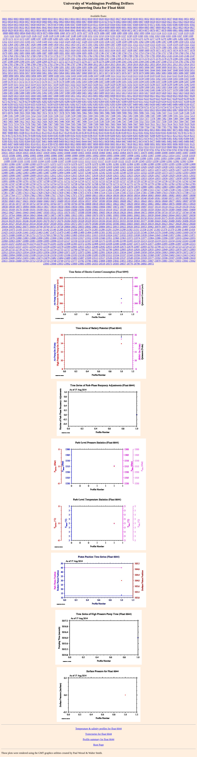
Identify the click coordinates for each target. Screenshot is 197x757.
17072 (32, 189)
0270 (106, 21)
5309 (4, 90)
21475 (53, 232)
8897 (89, 144)
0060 (44, 21)
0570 (146, 24)
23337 (123, 255)
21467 (46, 232)
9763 (163, 149)
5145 (101, 78)
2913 (180, 64)
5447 (50, 95)
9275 (55, 147)
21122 (32, 229)
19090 (137, 206)
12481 (12, 172)
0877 (158, 30)
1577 (146, 47)
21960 (116, 238)
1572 (118, 47)
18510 (67, 201)
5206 (181, 81)
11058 (47, 158)
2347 (158, 61)
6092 (10, 98)
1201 (61, 38)
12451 (46, 169)
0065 (73, 21)
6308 (124, 101)
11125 (128, 161)
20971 (164, 226)
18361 (157, 198)
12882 (158, 186)
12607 (18, 175)
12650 (123, 178)
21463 (39, 232)
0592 (192, 24)
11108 (68, 161)
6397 (129, 104)
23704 (25, 261)
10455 (81, 152)
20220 (192, 218)
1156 (118, 36)
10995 (109, 155)
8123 (44, 132)
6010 (118, 95)
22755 (60, 249)
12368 (25, 164)
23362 (144, 255)
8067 (169, 130)
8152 (135, 132)
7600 (101, 124)
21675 (5, 235)
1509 (118, 44)
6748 (129, 107)
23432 (192, 255)
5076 (124, 73)
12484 (32, 172)
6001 (95, 95)
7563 (175, 121)
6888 (84, 110)
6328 (152, 101)
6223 (146, 98)
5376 (163, 90)
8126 (55, 132)
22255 (5, 243)
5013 (186, 67)
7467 (73, 121)
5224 (84, 84)
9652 (38, 149)
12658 (178, 178)
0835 (44, 30)
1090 (124, 33)
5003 (129, 67)
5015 (4, 70)
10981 (19, 155)
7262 (101, 118)
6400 (135, 104)
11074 (88, 158)
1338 (118, 41)
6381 (84, 104)
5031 (90, 70)
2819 (135, 64)
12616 (81, 175)
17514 (102, 192)
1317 (33, 41)
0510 (90, 24)
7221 (33, 118)
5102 (67, 75)
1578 (152, 47)
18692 (178, 201)
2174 (146, 58)
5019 (27, 70)
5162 (158, 78)
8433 (67, 141)
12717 (88, 181)
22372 (81, 243)
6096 (33, 98)
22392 (88, 243)
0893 (16, 33)
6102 (61, 98)
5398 (67, 93)
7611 (152, 124)
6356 (38, 104)
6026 (180, 95)
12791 (32, 186)
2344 (141, 61)
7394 (181, 118)
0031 (141, 19)
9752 (117, 149)
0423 (180, 21)
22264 (18, 243)
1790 (135, 56)
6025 (175, 95)
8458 (107, 141)
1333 (90, 41)
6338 (186, 101)
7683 (118, 127)
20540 (39, 223)
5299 (141, 87)
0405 (129, 21)
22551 (25, 246)
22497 (178, 243)
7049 (16, 112)
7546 (118, 121)
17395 (18, 192)
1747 (107, 53)
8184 (50, 135)
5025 (55, 70)
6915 (107, 110)
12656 (164, 178)
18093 (178, 195)
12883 (164, 186)
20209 (185, 218)
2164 (90, 58)
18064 (144, 195)
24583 (116, 263)
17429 (46, 192)
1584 (186, 47)
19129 (178, 206)
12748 (18, 184)
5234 (141, 84)
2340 (118, 61)
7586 (44, 124)
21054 (5, 229)
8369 (135, 138)
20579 (88, 223)
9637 (9, 149)
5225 (89, 84)
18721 (5, 204)
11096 (177, 158)
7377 (146, 118)
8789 (50, 144)
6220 (135, 98)
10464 (123, 152)
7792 (169, 127)
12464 (130, 169)
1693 (73, 53)
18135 (25, 198)
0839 (61, 30)
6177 (106, 98)
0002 (10, 19)
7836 (192, 127)
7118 (175, 112)
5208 (192, 81)
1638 (129, 50)
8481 (164, 141)
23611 (5, 261)
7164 (90, 115)
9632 (192, 147)
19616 (116, 212)
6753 (158, 107)
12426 (143, 167)
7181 (118, 115)
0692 (129, 27)
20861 (95, 226)
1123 (17, 36)
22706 (158, 246)
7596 (78, 124)
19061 (81, 206)
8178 (21, 135)
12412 (67, 167)
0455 (16, 24)
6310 (135, 101)
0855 (107, 30)
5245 (10, 87)
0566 (124, 24)
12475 (164, 169)
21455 (32, 232)
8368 (129, 138)
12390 (158, 164)
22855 (171, 249)
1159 (134, 36)
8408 (55, 141)
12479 (192, 169)
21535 (137, 232)
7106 (158, 112)
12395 (171, 164)
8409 (61, 141)
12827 (109, 186)
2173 (141, 58)
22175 (102, 241)
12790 (25, 186)
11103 (34, 161)
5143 (90, 78)
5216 (44, 84)
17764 (12, 195)
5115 (135, 75)
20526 (5, 223)
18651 (151, 201)
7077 (55, 112)
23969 (74, 263)
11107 (61, 161)
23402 (171, 255)
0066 (78, 21)
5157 (129, 78)
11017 (178, 155)
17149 (60, 189)
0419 (158, 21)
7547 (124, 121)
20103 (46, 218)
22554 (32, 246)
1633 (107, 50)
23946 (53, 263)
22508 (185, 243)
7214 (4, 118)
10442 (53, 152)
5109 (107, 75)
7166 (101, 115)
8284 (101, 138)
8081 (181, 130)
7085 (101, 112)
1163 (157, 36)
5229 (112, 84)
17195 (95, 189)
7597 (84, 124)
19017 (46, 206)
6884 (67, 110)
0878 (164, 30)
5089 (5, 75)
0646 (67, 27)
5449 (61, 95)
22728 (5, 249)
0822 (175, 27)
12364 (190, 161)
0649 (78, 27)
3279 (50, 67)
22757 (67, 249)
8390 (4, 141)
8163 (152, 132)
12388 (151, 164)
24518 (102, 263)
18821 (109, 204)
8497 (10, 144)
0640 (33, 27)
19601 (95, 212)
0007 (38, 19)
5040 (141, 70)
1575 (135, 47)
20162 (150, 218)
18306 (102, 198)
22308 (67, 243)
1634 (112, 50)
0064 (67, 21)
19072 (116, 206)
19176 (18, 209)
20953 (144, 226)
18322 (130, 198)
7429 (50, 121)
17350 (185, 189)
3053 (16, 67)
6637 (61, 107)
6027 (186, 95)
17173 (81, 189)
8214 (186, 135)
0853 (95, 30)
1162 (151, 36)
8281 (95, 138)
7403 (4, 121)
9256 (16, 147)
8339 (124, 138)
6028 (192, 95)
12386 (144, 164)
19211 (46, 209)
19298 (88, 209)
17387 (12, 192)
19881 (67, 215)
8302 (112, 138)
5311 (16, 90)
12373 (60, 164)
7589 (55, 124)
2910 (164, 64)
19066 (102, 206)
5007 (152, 67)
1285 (186, 38)
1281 (174, 38)
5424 (186, 93)
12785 (192, 184)
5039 (135, 70)
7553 (146, 121)
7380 (158, 118)
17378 (192, 189)
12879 (137, 186)
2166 (101, 58)
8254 (73, 138)
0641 (38, 27)
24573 (109, 263)
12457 (88, 169)
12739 (171, 181)
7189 (164, 115)
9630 (180, 147)
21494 (88, 232)
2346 (152, 61)
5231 (124, 84)
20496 (185, 221)
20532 (25, 223)
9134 (4, 147)
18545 (74, 201)
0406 (135, 21)
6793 (192, 107)
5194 (141, 81)
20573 (81, 223)
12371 (46, 164)
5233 (135, 84)
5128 (10, 78)
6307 (118, 101)
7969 (73, 130)
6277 (16, 101)
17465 (67, 192)
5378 (175, 90)
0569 (141, 24)
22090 (39, 241)
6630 (27, 107)
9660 (61, 149)
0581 (158, 24)
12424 (136, 167)
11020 (6, 158)
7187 (152, 115)
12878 (130, 186)
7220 (27, 118)
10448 (67, 152)
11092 (157, 158)
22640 (95, 246)
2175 (152, 58)
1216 (95, 38)
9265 (38, 147)
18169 (39, 198)
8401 (44, 141)
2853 (152, 64)
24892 (144, 263)
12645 (88, 178)
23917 (171, 261)
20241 (18, 221)
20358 (130, 221)
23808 (102, 261)
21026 (192, 226)
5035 (112, 70)
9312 (141, 147)
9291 (73, 147)
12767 (88, 184)
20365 (137, 221)
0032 (146, 19)
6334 (163, 101)
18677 (171, 201)
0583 (169, 24)
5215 (38, 84)
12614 (67, 175)
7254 (73, 118)
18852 (144, 204)
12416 (88, 167)
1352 (192, 41)
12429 (157, 167)
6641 (84, 107)
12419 (109, 167)
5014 (192, 67)
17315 (151, 189)
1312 (4, 41)
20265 (39, 221)
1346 (158, 41)
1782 (90, 56)
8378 (158, 138)
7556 (152, 121)
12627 (157, 175)
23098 (18, 255)
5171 (16, 81)
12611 (46, 175)
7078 (61, 112)
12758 (74, 184)
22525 (12, 246)
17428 (39, 192)
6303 (95, 101)
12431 (171, 167)
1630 (90, 50)
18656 (158, 201)
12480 (5, 172)
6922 (146, 110)
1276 (146, 38)
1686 (38, 53)
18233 (60, 198)
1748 (112, 53)
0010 (50, 19)
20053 (178, 215)
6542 (4, 107)
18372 (171, 198)
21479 (60, 232)
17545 (123, 192)
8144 (106, 132)
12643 (74, 178)
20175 (164, 218)
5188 (107, 81)
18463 (46, 201)
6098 (44, 98)
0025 (112, 19)
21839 (143, 235)
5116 (141, 75)
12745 (5, 184)
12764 (81, 184)
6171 (101, 98)
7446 (61, 121)
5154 (112, 78)
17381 (5, 192)
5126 (191, 75)
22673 (123, 246)
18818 (95, 204)
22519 (5, 246)
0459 (38, 24)
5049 (181, 70)
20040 (157, 215)
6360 (61, 104)
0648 (73, 27)
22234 (171, 241)
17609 (158, 192)
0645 (61, 27)
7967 (67, 130)
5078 (135, 73)
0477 (44, 24)
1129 (50, 36)
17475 (81, 192)
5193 (135, 81)
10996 (116, 155)
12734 (157, 181)
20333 (95, 221)
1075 (73, 33)
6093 (16, 98)
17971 (74, 195)
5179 (61, 81)
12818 (46, 186)
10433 (12, 152)
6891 (95, 110)
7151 (27, 115)
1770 (44, 56)
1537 (50, 47)
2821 (146, 64)
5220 (61, 84)
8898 (95, 144)
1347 (164, 41)
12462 (123, 169)
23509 (88, 258)
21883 (25, 238)
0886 (186, 30)
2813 (101, 64)
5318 (44, 90)
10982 (26, 155)
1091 (130, 33)
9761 (151, 149)
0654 (101, 27)
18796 (81, 204)
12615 (74, 175)
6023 (163, 95)
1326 (73, 41)
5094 (33, 75)
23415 (185, 255)
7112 (169, 112)
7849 (16, 130)
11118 (108, 161)
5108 (101, 75)
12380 (102, 164)
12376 (74, 164)
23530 (116, 258)
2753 (169, 61)
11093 (164, 158)
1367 (27, 44)
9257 (21, 147)
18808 (88, 204)
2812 (95, 64)
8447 (90, 141)
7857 (27, 130)
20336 (102, 221)
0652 (95, 27)
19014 (39, 206)
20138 (123, 218)
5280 (84, 87)
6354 (27, 104)
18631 (137, 201)
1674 (175, 50)
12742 (185, 181)
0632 (21, 27)
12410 (53, 167)
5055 (16, 73)
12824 (88, 186)
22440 (116, 243)
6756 (175, 107)
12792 (39, 186)
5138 (61, 78)
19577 (74, 212)
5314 (21, 90)
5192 (129, 81)
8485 (181, 141)
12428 (150, 167)
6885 (73, 110)
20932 (137, 226)
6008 (112, 95)
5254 (55, 87)
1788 (124, 56)
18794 (74, 204)
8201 (118, 135)
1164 (162, 36)
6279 (27, 101)
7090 (124, 112)
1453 (73, 44)
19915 (74, 215)
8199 (107, 135)
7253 (67, 118)
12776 (137, 184)
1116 (169, 33)
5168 (192, 78)
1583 (181, 47)
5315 (27, 90)
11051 (13, 158)
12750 (32, 184)
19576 (67, 212)
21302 (129, 229)
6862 (16, 110)
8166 (169, 132)
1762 (192, 53)
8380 (164, 138)
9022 (135, 144)
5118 (146, 75)
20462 (164, 221)
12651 (130, 178)
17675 (178, 192)
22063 (12, 241)
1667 (135, 50)
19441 (18, 212)
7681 (112, 127)
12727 (123, 181)
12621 (116, 175)
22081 (32, 241)
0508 (78, 24)
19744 (185, 212)
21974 (137, 238)
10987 (61, 155)
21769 (46, 235)
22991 (102, 252)
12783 (178, 184)
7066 (33, 112)
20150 (143, 218)
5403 (95, 93)
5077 (129, 73)
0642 (44, 27)
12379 (95, 164)
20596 (116, 223)
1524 (10, 47)
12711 (60, 181)
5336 (141, 90)
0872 (129, 30)
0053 (4, 21)
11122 (121, 161)
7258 (84, 118)
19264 (67, 209)
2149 (10, 58)
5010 (169, 67)
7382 (164, 118)
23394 (164, 255)
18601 (116, 201)
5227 (101, 84)
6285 (61, 101)
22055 (192, 238)
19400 (178, 209)
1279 (163, 38)
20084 (25, 218)
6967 (175, 110)
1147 (67, 36)
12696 (12, 181)
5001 (118, 67)
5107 (96, 75)
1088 (113, 33)
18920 (192, 204)
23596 (164, 258)
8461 (112, 141)
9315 (152, 147)
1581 (169, 47)
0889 (11, 33)
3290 (112, 67)
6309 (129, 101)
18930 (5, 206)
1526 (21, 47)
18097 (185, 195)
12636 (25, 178)
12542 (102, 172)
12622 (123, 175)
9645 (21, 149)
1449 (50, 44)
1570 (107, 47)
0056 (21, 21)
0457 (27, 24)
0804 (141, 27)
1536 (44, 47)
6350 (10, 104)
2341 (124, 61)
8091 (16, 132)
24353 (95, 263)
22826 (137, 249)
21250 (74, 229)
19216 (53, 209)
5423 (180, 93)
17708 (185, 192)
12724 (109, 181)
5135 (44, 78)
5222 (72, 84)
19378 (164, 209)
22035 (178, 238)
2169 (118, 58)
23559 (144, 258)
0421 (169, 21)
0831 (21, 30)
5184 (90, 81)
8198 (101, 135)
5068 (84, 73)
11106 (54, 161)
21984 (151, 238)
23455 (25, 258)
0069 (95, 21)
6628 (16, 107)
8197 (95, 135)
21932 (88, 238)
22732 (12, 249)
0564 (112, 24)
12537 (81, 172)
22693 (144, 246)
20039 (150, 215)
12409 (46, 167)
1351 (186, 41)
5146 (107, 78)
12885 (178, 186)
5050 (186, 70)
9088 (146, 144)
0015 (78, 19)
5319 (50, 90)
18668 (164, 201)
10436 (32, 152)
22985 (95, 252)
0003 (16, 19)
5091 (16, 75)
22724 (185, 246)
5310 (10, 90)
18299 (95, 198)
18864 (164, 204)
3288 (101, 67)
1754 (146, 53)
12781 (164, 184)
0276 (112, 21)
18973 (18, 206)
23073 (192, 252)
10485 (151, 152)
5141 (78, 78)
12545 (116, 172)
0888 (5, 33)
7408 (16, 121)
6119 (89, 98)
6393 (112, 104)
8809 (61, 144)
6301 (84, 101)
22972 (74, 252)
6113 (73, 98)
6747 (124, 107)
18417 (18, 201)
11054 (26, 158)
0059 (38, 21)
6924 (158, 110)
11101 (20, 161)
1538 (55, 47)
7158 (67, 115)
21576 (158, 232)
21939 (95, 238)
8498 (16, 144)
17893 (39, 195)
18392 (5, 201)
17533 (109, 192)
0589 (180, 24)
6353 (21, 104)
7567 (186, 121)
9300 (95, 147)
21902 (60, 238)
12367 (18, 164)
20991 (178, 226)
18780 (67, 204)
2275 (78, 61)
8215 (192, 135)
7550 (135, 121)
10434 (18, 152)
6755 (169, 107)
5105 (84, 75)
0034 (158, 19)
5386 (16, 93)
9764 (168, 149)
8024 (118, 130)
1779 (73, 56)
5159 (141, 78)
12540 (88, 172)
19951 (81, 215)
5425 (192, 93)
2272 (61, 61)
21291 (109, 229)
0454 (10, 24)
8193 (78, 135)
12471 (144, 169)
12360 (162, 161)
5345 (152, 90)
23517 (102, 258)
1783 (95, 56)
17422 (32, 192)
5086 (181, 73)
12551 (137, 172)
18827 (123, 204)
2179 (169, 58)
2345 (146, 61)
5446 (44, 95)
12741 (178, 181)
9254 (10, 147)
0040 (175, 19)
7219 (21, 118)
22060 (5, 241)
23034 (123, 252)
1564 (73, 47)
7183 (129, 115)
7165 (95, 115)
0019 (95, 19)
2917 (10, 67)
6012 (129, 95)
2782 (186, 61)
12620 (109, 175)
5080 (146, 73)
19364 (157, 209)
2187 (4, 61)
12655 (158, 178)
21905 (67, 238)
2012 (164, 56)
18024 (109, 195)
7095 (135, 112)
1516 (158, 44)
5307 (186, 87)
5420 (163, 93)
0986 (56, 33)
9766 (180, 149)
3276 (33, 67)
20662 (18, 226)
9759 (146, 149)
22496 (171, 243)
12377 (81, 164)
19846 (39, 215)
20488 (171, 221)
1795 (152, 56)
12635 (18, 178)
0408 (146, 21)
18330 (136, 198)
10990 (81, 155)
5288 (124, 87)
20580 (95, 223)
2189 (16, 61)
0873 (135, 30)
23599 (178, 258)
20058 (192, 215)
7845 (10, 130)
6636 (55, 107)
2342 (129, 61)
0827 (192, 27)
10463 (116, 152)
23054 (151, 252)
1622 (61, 50)
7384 (169, 118)
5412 (118, 93)
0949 (28, 33)
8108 (21, 132)
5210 (10, 84)
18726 (12, 204)
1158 (129, 36)
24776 (130, 263)
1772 (50, 56)
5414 (129, 93)
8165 (163, 132)
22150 (74, 241)
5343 (146, 90)
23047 (130, 252)
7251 (55, 118)
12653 (144, 178)
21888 (32, 238)
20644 (5, 226)
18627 (130, 201)
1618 (44, 50)
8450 (95, 141)
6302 (90, 101)
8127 (61, 132)
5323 (72, 90)
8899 (101, 144)
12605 (5, 175)
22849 (164, 249)
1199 (49, 38)
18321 (123, 198)
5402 (90, 93)
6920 (135, 110)
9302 (107, 147)
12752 (46, 184)
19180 (25, 209)
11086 (129, 158)
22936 (32, 252)
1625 (78, 50)
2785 (10, 64)
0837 (55, 30)
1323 (61, 41)
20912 (109, 226)
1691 (61, 53)
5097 (44, 75)
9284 (61, 147)
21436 (18, 232)
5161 (152, 78)
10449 (74, 152)
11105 (47, 161)
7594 (67, 124)
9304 (118, 147)
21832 (123, 235)
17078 (39, 189)
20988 (171, 226)
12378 (88, 164)
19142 (192, 206)
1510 (124, 44)
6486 (175, 104)
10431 (5, 152)
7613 (163, 124)
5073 (107, 73)
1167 (179, 36)
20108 (53, 218)
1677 (186, 50)
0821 (169, 27)
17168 (74, 189)
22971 (67, 252)
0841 (73, 30)
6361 (67, 104)
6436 (152, 104)
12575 (171, 172)
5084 (169, 73)
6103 (67, 98)
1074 (67, 33)
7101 (146, 112)
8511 (38, 144)
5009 (164, 67)
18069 (158, 195)
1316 (27, 41)
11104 (41, 161)
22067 (18, 241)
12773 (116, 184)
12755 (60, 184)
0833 (33, 30)
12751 (39, 184)
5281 (90, 87)
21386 (178, 229)
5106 (90, 75)
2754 (175, 61)
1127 (39, 36)
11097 (184, 158)
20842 (88, 226)
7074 (50, 112)
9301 (101, 147)
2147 (192, 56)
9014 (118, 144)
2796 (67, 64)
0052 (192, 19)
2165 (95, 58)
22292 (60, 243)
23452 (18, 258)
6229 (180, 98)
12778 (144, 184)
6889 (90, 110)
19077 (123, 206)
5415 (135, 93)
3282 (67, 67)
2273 (67, 61)
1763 (4, 56)
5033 (101, 70)
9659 (55, 149)
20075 (12, 218)
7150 (21, 115)
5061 (44, 73)
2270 (50, 61)
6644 (101, 107)
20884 (102, 226)
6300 (78, 101)
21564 (151, 232)
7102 (152, 112)
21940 (102, 238)
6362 (73, 104)
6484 (164, 104)
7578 (27, 124)
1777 (61, 56)
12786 (5, 186)
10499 (192, 152)
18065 (151, 195)
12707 (39, 181)
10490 (164, 152)
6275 (4, 101)
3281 (61, 67)
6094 (21, 98)
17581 (144, 192)
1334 (95, 41)
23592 (158, 258)
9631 (186, 147)
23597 (171, 258)
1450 (55, 44)
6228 (175, 98)
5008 (158, 67)
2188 (10, 61)
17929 (60, 195)
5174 (33, 81)
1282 (180, 38)
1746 (101, 53)
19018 (53, 206)
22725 (192, 246)
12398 (185, 164)
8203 (124, 135)
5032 (95, 70)
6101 (56, 98)
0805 (146, 27)
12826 (102, 186)
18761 (46, 204)
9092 (158, 144)
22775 (95, 249)
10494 (171, 152)
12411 (60, 167)
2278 (95, 61)
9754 (123, 149)
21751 (32, 235)
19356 (143, 209)
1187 (27, 38)
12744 (192, 181)
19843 (32, 215)
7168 (112, 115)
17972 (81, 195)
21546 (144, 232)
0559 (106, 24)
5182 (78, 81)
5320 (55, 90)
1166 (174, 36)
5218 (55, 84)
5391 (38, 93)
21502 (109, 232)
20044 (171, 215)
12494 (60, 172)
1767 (27, 56)
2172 (135, 58)
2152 (27, 58)
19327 (116, 209)
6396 (124, 104)
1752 (135, 53)
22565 (53, 246)
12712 (67, 181)
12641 (60, 178)
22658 (116, 246)
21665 (178, 232)
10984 (40, 155)
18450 (32, 201)
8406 (50, 141)
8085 (192, 130)
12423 (130, 167)
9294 (84, 147)
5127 (4, 78)
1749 (118, 53)
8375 (152, 138)
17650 (171, 192)
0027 (118, 19)
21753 (39, 235)
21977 (144, 238)
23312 (109, 255)
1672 (164, 50)
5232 (129, 84)
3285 (84, 67)
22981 (88, 252)
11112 (88, 161)
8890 (78, 144)
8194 (84, 135)
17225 (102, 189)
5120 (157, 75)
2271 (55, 61)
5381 (186, 90)
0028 (124, 19)
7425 (38, 121)
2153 (33, 58)
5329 (106, 90)
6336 (175, 101)
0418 (152, 21)
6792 (186, 107)
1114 (158, 33)
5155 (118, 78)
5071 (95, 73)
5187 (101, 81)
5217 (50, 84)
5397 (61, 93)
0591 (186, 24)
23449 (12, 258)
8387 (192, 138)
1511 (129, 44)
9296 (90, 147)
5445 (38, 95)
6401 (141, 104)
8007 (95, 130)
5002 (124, 67)
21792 (60, 235)
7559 (169, 121)
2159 (67, 58)
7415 (27, 121)
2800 (90, 64)
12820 (60, 186)
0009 (44, 19)
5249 (33, 87)
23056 (158, 252)
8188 (61, 135)
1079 (96, 33)
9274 (50, 147)
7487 (78, 121)
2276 (84, 61)
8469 (129, 141)
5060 (38, 73)
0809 (158, 27)
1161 (146, 36)
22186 (116, 241)
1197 (38, 38)
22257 (12, 243)
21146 (53, 229)
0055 (16, 21)
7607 (135, 124)
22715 (164, 246)
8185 (55, 135)
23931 (178, 261)
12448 (25, 169)
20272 (53, 221)
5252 (50, 87)
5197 (158, 81)
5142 (84, 78)
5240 (175, 84)
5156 (124, 78)
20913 (116, 226)
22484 (158, 243)
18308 (109, 198)
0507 (73, 24)
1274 (135, 38)
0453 (4, 24)
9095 (169, 144)
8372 (141, 138)
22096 (53, 241)
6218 (123, 98)
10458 (95, 152)
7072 (44, 112)
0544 (101, 24)
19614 (109, 212)
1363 (4, 44)
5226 (95, 84)
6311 (141, 101)
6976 (10, 112)
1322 (55, 41)
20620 (158, 223)
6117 (84, 98)
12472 (151, 169)
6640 (78, 107)
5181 (73, 81)
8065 (158, 130)
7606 (129, 124)
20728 (60, 226)
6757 (180, 107)
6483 (158, 104)
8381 (169, 138)
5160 (146, 78)
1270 (112, 38)
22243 (185, 241)
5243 (192, 84)
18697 (185, 201)
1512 (135, 44)
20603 (130, 223)
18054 (137, 195)
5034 (107, 70)
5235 (146, 84)
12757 (67, 184)
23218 (81, 255)
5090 (10, 75)
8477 (152, 141)
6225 (158, 98)
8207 (146, 135)
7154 (44, 115)
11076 (95, 158)
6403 (146, 104)
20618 (144, 223)
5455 (90, 95)
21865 (185, 235)
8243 (44, 138)
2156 (50, 58)
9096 (175, 144)
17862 (32, 195)
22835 (151, 249)
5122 (169, 75)
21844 (150, 235)
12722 (95, 181)
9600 (169, 147)
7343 (118, 118)
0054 (10, 21)
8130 (72, 132)
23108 (32, 255)
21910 (74, 238)
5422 (175, 93)
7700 (141, 127)
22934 (25, 252)
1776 (55, 56)
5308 (192, 87)
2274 (73, 61)
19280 (74, 209)
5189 (112, 81)
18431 (25, 201)
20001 (130, 215)
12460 (109, 169)
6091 (4, 98)
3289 (107, 67)
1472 (78, 44)
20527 (12, 223)
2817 (124, 64)
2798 (78, 64)
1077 (85, 33)
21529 (130, 232)
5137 (55, 78)
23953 (60, 263)
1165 (168, 36)
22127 (67, 241)
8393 (21, 141)
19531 (60, 212)
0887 (192, 30)
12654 (151, 178)
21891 (46, 238)
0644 (55, 27)
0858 (124, 30)
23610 (192, 258)
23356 (137, 255)
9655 (43, 149)
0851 (84, 30)
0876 (152, 30)
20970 (158, 226)
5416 (141, 93)
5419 (158, 93)
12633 (5, 178)
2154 (38, 58)
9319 (163, 147)
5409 (101, 93)
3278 (44, 67)
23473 (39, 258)
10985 (47, 155)
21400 (185, 229)
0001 (4, 19)
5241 (180, 84)
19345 (130, 209)
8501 (27, 144)
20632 (185, 223)
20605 (137, 223)
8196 (90, 135)
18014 (102, 195)
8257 (78, 138)
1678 (192, 50)
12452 (53, 169)
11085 (122, 158)
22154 (81, 241)
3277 (38, 67)
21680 (12, 235)
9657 (49, 149)
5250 (38, 87)
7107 (164, 112)
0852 (90, 30)
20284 (67, 221)
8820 (67, 144)
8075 (175, 130)
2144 (175, 56)
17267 (123, 189)
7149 (16, 115)
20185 (171, 218)
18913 (185, 204)
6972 (192, 110)
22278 (39, 243)
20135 (102, 218)
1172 (16, 38)
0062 (55, 21)
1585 (192, 47)
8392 (16, 141)
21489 (81, 232)
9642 (15, 149)
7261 (95, 118)
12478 (185, 169)
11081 (102, 158)
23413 (178, 255)
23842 (116, 261)
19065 (95, 206)
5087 (186, 73)
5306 (181, 87)
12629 (171, 175)
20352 (116, 221)
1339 (124, 41)
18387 (192, 198)
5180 (67, 81)
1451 (61, 44)
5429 (10, 95)
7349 (129, 118)
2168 (112, 58)
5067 (78, 73)
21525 (123, 232)
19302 (95, 209)
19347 (136, 209)
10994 (102, 155)
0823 (181, 27)
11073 (81, 158)
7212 (186, 115)
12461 (116, 169)
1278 (157, 38)
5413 (124, 93)
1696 (90, 53)
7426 (44, 121)
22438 (109, 243)
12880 (144, 186)
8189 (67, 135)
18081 (164, 195)
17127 (53, 189)
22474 (144, 243)
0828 (4, 30)
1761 (186, 53)
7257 (78, 118)
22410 (102, 243)
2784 (4, 64)
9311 (135, 147)
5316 (33, 90)
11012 (164, 155)
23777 (74, 261)
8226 (27, 138)
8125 (50, 132)
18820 (102, 204)
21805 (74, 235)
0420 (163, 21)
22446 (123, 243)
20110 (67, 218)
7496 (84, 121)
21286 (102, 229)
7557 (158, 121)
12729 (136, 181)
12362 (176, 161)
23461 (32, 258)
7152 (33, 115)
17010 (18, 189)
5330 (112, 90)
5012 (180, 67)
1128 (45, 36)
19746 (192, 212)
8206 (141, 135)
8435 (73, 141)
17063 (25, 189)
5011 (175, 67)
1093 (141, 33)
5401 (84, 93)
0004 (21, 19)
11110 (74, 161)
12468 (137, 169)
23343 (130, 255)
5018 (21, 70)
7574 (16, 124)
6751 (146, 107)
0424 (186, 21)
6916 (112, 110)
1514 (146, 44)
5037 (124, 70)
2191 (27, 61)
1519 (175, 44)
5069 (90, 73)
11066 (74, 158)
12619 (102, 175)
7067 (38, 112)
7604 (118, 124)
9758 (140, 149)
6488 (181, 104)
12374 (67, 164)
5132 (27, 78)
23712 (32, 261)
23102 (25, 255)
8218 (16, 138)
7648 (38, 127)
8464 (118, 141)
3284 (78, 67)
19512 (53, 212)
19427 (12, 212)
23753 (67, 261)
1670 (152, 50)
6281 (38, 101)
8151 (129, 132)
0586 (175, 24)
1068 (62, 33)
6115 (78, 98)
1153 (101, 36)
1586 (4, 50)
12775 (130, 184)
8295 (107, 138)
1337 (112, 41)
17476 (88, 192)
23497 (81, 258)
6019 (141, 95)
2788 (27, 64)
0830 (16, 30)
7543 (112, 121)
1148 (73, 36)
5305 (175, 87)
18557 (88, 201)
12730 (143, 181)
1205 (83, 38)
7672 (101, 127)
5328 (101, 90)
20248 (32, 221)
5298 (135, 87)
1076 (79, 33)
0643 (50, 27)
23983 (81, 263)
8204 (129, 135)
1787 (118, 56)
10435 (25, 152)
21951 (109, 238)
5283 (101, 87)
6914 (101, 110)
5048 (175, 70)
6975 (4, 112)
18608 (123, 201)
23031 (116, 252)
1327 (78, 41)
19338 (123, 209)
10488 (158, 152)
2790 (38, 64)
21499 (95, 232)
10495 (178, 152)
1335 (101, 41)
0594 (10, 27)
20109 (60, 218)
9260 (27, 147)
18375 (178, 198)
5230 (118, 84)
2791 (44, 64)
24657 (123, 263)
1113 (153, 33)
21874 (5, 238)
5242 (186, 84)
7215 (10, 118)
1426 (33, 44)
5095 (39, 75)
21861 (178, 235)
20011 (144, 215)
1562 (61, 47)
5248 (27, 87)
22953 (39, 252)
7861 (33, 130)
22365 (74, 243)
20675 (25, 226)
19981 (109, 215)
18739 (25, 204)
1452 (67, 44)
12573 (164, 172)
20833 (81, 226)
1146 (62, 36)
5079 (141, 73)
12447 (18, 169)
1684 (27, 53)
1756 (158, 53)
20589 (102, 223)
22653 (109, 246)
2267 (33, 61)
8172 (186, 132)
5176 (44, 81)
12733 (150, 181)
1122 (11, 36)
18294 (88, 198)
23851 (123, 261)
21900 (53, 238)
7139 (192, 112)
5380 (180, 90)
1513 (141, 44)
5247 (21, 87)
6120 (95, 98)
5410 (107, 93)
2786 (16, 64)
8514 (44, 144)
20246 (25, 221)
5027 (67, 70)
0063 (61, 21)
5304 (169, 87)
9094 (163, 144)
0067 (84, 21)
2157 (55, 58)
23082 (5, 255)
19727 (178, 212)
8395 (33, 141)
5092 (22, 75)
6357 (44, 104)
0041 (180, 19)
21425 (5, 232)
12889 (5, 189)
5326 (89, 90)
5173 (27, 81)
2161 (73, 58)
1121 (6, 36)
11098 (191, 158)
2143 (169, 56)
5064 (61, 73)
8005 (90, 130)
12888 (192, 186)
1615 (27, 50)
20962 (151, 226)
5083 (164, 73)
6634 (50, 107)
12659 (185, 178)
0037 (169, 19)
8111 (27, 132)
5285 (112, 87)
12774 (123, 184)
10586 (12, 155)
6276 (10, 101)
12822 (74, 186)
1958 (158, 56)
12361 (169, 161)
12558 (151, 172)
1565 (78, 47)
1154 (106, 36)
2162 (78, 58)
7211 (181, 115)
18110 (12, 198)
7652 (50, 127)
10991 (88, 155)
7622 (4, 127)
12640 (53, 178)
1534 (33, 47)
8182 (38, 135)
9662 (66, 149)
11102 (27, 161)
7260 (90, 118)
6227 (169, 98)
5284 (107, 87)
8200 (112, 135)
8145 (112, 132)
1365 (16, 44)
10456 (88, 152)
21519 (116, 232)
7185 (141, 115)
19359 (150, 209)
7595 (73, 124)
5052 (4, 73)
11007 (151, 155)
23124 (39, 255)
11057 (40, 158)
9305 (124, 147)
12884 (171, 186)
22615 (81, 246)
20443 (158, 221)
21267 (81, 229)
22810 (130, 249)
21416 (192, 229)
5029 (78, 70)
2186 (192, 58)
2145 (181, 56)
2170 (124, 58)
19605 (102, 212)
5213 (27, 84)
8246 (50, 138)
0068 (90, 21)
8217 (10, 138)
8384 (186, 138)
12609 (32, 175)
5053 (10, 73)
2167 (107, 58)
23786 (88, 261)
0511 (95, 24)
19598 (88, 212)
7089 (118, 112)
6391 (101, 104)
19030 (60, 206)
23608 (185, 258)
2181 (181, 58)
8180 (33, 135)
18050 (130, 195)
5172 (21, 81)
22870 (178, 249)
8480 (158, 141)
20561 (60, 223)
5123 (174, 75)
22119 (60, 241)
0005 (27, 19)
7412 (21, 121)
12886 (185, 186)
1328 (84, 41)
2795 (61, 64)
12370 (39, 164)
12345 (141, 161)
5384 (4, 93)
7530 (101, 121)
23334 (116, 255)
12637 (32, 178)
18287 (81, 198)
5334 (135, 90)
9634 (4, 149)
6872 (21, 110)
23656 (11, 261)
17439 (60, 192)
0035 (163, 19)
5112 (118, 75)
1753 (141, 53)
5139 (67, 78)
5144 (95, 78)
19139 (185, 206)
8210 (164, 135)
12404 (18, 167)
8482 (169, 141)
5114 (129, 75)
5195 (146, 81)
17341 (178, 189)
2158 (61, 58)
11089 (136, 158)
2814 (107, 64)
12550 (130, 172)
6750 (141, 107)
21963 (123, 238)
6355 (33, 104)
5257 (67, 87)
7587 (50, 124)
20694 (32, 226)
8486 (186, 141)
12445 (5, 169)
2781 (181, 61)
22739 (18, 249)
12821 (67, 186)
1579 (158, 47)
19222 (60, 209)
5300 (146, 87)
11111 (81, 161)
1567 (90, 47)
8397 (38, 141)
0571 (152, 24)
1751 (129, 53)
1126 (34, 36)
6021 (152, 95)
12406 (25, 167)
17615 (164, 192)
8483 (175, 141)
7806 (175, 127)
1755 (152, 53)
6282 (44, 101)
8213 (180, 135)
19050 (74, 206)
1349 (175, 41)
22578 (60, 246)
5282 (95, 87)
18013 (95, 195)
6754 (163, 107)
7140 (4, 115)
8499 (21, 144)
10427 (192, 149)
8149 (124, 132)
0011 (55, 19)
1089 (119, 33)
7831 (186, 127)
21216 (67, 229)
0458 (33, 24)
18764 (53, 204)
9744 (100, 149)
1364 (10, 44)
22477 (151, 243)
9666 (72, 149)
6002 (101, 95)
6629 (21, 107)
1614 (21, 50)
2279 (101, 61)
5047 (169, 70)
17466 (74, 192)
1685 (33, 53)
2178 (164, 58)
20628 (178, 223)
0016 (84, 19)
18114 (18, 198)
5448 (55, 95)
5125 (186, 75)
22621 (88, 246)
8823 (72, 144)
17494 (95, 192)
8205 (135, 135)
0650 (84, 27)
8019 (112, 130)
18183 (46, 198)
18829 (130, 204)
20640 (192, 223)
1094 (147, 33)
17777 (18, 195)
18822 (116, 204)
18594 (109, 201)
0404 (124, 21)
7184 (135, 115)
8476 (146, 141)
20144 (130, 218)
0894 (22, 33)
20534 (32, 223)
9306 (129, 147)
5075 (118, 73)
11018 (185, 155)
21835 (130, 235)
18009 (88, 195)
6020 (146, 95)
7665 (78, 127)
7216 (16, 118)
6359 (55, 104)
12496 (67, 172)
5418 (152, 93)
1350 (181, 41)
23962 (67, 263)
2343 (135, 61)
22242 (178, 241)
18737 (18, 204)
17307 (137, 189)
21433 (12, 232)
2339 (112, 61)
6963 (169, 110)
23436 (5, 258)
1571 (112, 47)
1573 (124, 47)
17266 (116, 189)
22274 (32, 243)
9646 (26, 149)
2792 (50, 64)
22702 (151, 246)
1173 (21, 38)
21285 (95, 229)
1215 (89, 38)
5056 (21, 73)
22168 (95, 241)
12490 (53, 172)
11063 (61, 158)
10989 (74, 155)
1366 (21, 44)
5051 (192, 70)
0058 (33, 21)
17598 (151, 192)
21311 (136, 229)
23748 (53, 261)
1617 (38, 50)
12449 (32, 169)
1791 (141, 56)
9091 (152, 144)
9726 (89, 149)
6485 (169, 104)
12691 (5, 181)
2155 (44, 58)
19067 (109, 206)
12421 (123, 167)
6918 (124, 110)
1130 (56, 36)
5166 (181, 78)
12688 (192, 178)
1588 (16, 50)
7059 (27, 112)
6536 (186, 104)
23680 (18, 261)
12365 (5, 164)
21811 (88, 235)
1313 (10, 41)
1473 (84, 44)
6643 (95, 107)
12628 (164, 175)
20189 (178, 218)
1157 (123, 36)
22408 (95, 243)
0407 (141, 21)
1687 (44, 53)
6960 (164, 110)
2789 (33, 64)
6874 (33, 110)
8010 (107, 130)
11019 (192, 155)
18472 (53, 201)
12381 (109, 164)
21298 (122, 229)
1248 (100, 38)
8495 (4, 144)
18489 (60, 201)
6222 (140, 98)
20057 (185, 215)
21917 (81, 238)
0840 (67, 30)
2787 (21, 64)
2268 (38, 61)
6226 (163, 98)
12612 (53, 175)
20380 (151, 221)
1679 (4, 53)
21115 (26, 229)
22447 (130, 243)
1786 (112, 56)
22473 (137, 243)
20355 (123, 221)
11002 (137, 155)
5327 (95, 90)
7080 (73, 112)
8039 (129, 130)
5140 (73, 78)
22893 (192, 249)
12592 (178, 172)
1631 (95, 50)
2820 (141, 64)
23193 (74, 255)
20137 (116, 218)
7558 (164, 121)
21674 (192, 232)
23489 (67, 258)
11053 (20, 158)
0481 (61, 24)
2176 (158, 58)
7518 (95, 121)
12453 (60, 169)
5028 (73, 70)
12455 (74, 169)
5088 (192, 73)
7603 (112, 124)
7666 (84, 127)
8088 (10, 132)
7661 (67, 127)
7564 (181, 121)
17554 (137, 192)
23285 (95, 255)
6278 (21, 101)
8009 (101, 130)
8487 (192, 141)
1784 (101, 56)
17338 (171, 189)
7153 (38, 115)
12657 (171, 178)
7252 (61, 118)
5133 (33, 78)
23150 (53, 255)
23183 (60, 255)
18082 (171, 195)
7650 (44, 127)
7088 (112, 112)
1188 (32, 38)
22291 (53, 243)
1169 (190, 36)
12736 (164, 181)
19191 (32, 209)
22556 (46, 246)
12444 (192, 167)
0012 (61, 19)
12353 (148, 161)
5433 (16, 95)
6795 (10, 110)
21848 (164, 235)
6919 (129, 110)
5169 (4, 81)
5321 (61, 90)
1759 (175, 53)
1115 (164, 33)
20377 (144, 221)
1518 (169, 44)
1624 (73, 50)
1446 (38, 44)
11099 (7, 161)
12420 (116, 167)
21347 (150, 229)
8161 (141, 132)
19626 (123, 212)
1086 (102, 33)
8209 (158, 135)
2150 (16, 58)
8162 (146, 132)
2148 (4, 58)
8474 (141, 141)
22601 (74, 246)
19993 (116, 215)
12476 (171, 169)
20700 (39, 226)
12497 (74, 172)
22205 (130, 241)
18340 (143, 198)
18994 (25, 206)
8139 (89, 132)
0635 (27, 27)
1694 (78, 53)
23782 (81, 261)
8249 (55, 138)
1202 (66, 38)
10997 (123, 155)
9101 (186, 144)
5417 (146, 93)
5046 (164, 70)
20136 (109, 218)
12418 (102, 167)
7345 (124, 118)
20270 (46, 221)
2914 (186, 64)
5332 (124, 90)
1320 (44, 41)
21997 (171, 238)
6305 (107, 101)
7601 (107, 124)
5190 (118, 81)
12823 (81, 186)
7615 (175, 124)
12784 (185, 184)
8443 (78, 141)
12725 (116, 181)
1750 (124, 53)
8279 (90, 138)
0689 (112, 27)
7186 (146, 115)
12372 (53, 164)
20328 (81, 221)
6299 (73, 101)
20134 (95, 218)
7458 (67, 121)
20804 (67, 226)
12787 (12, 186)
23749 (60, 261)
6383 (95, 104)
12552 (144, 172)
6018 (135, 95)
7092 (129, 112)
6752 (152, 107)
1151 (90, 36)
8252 (61, 138)
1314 (16, 41)
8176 (16, 135)
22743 (32, 249)
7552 (141, 121)
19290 (81, 209)
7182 (124, 115)
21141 (39, 229)
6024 (169, 95)
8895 (84, 144)
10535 (5, 155)
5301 (152, 87)
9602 (175, 147)
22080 (25, 241)
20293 (74, 221)
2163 (84, 58)
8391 (10, 141)
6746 (118, 107)
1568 (95, 47)
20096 (39, 218)
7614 (169, 124)
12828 (116, 186)
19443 (25, 212)
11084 (115, 158)
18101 (5, 198)
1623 (67, 50)
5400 (78, 93)
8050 (141, 130)
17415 (25, 192)
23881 (164, 261)
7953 (55, 130)
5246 (16, 87)
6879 (44, 110)
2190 (21, 61)
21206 (60, 229)
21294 (115, 229)
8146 (118, 132)
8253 (67, 138)
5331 (118, 90)
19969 (88, 215)
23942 (192, 261)
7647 (33, 127)
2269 (44, 61)
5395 (50, 93)
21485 (67, 232)
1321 (50, 41)
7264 (112, 118)
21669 (185, 232)
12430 (164, 167)
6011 (124, 95)
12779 (151, 184)
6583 (10, 107)
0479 (55, 24)
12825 (95, 186)
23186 (67, 255)
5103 (73, 75)
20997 (185, 226)
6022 (158, 95)
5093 (27, 75)
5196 (152, 81)
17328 (164, 189)
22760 (74, 249)
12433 (178, 167)
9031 (141, 144)
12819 (53, 186)
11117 (101, 161)
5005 (141, 67)
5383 (192, 90)
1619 (50, 50)
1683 (21, 53)
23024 (109, 252)
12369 (32, 164)
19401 (185, 209)
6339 (192, 101)
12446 (12, 169)
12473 (158, 169)
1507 (112, 44)
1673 (169, 50)
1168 (185, 36)
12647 (102, 178)
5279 (78, 87)
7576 (21, 124)
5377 (169, 90)
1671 (158, 50)
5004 (135, 67)
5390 (33, 93)
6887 (78, 110)
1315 (21, 41)
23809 (109, 261)
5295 (129, 87)
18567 (95, 201)
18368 (164, 198)
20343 (109, 221)
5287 (118, 87)
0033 (152, 19)
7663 (73, 127)
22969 (60, 252)
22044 (185, 238)
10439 (46, 152)
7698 (129, 127)
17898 (46, 195)
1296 (191, 38)
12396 (178, 164)
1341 (135, 41)
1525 (16, 47)
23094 (12, 255)
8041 (135, 130)
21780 (53, 235)
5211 (16, 84)
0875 (146, 30)
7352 (135, 118)
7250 (50, 118)
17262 (109, 189)
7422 (33, 121)
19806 (18, 215)
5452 (78, 95)
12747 (12, 184)
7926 (50, 130)
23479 (46, 258)
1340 (129, 41)
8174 (4, 135)
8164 (158, 132)
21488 (74, 232)
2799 (84, 64)
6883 (61, 110)
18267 (74, 198)
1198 (44, 38)
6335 (169, 101)
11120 (114, 161)
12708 (46, 181)
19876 (60, 215)
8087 (4, 132)
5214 (33, 84)
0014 (72, 19)
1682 (16, 53)
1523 (4, 47)
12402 (12, 167)
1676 (181, 50)
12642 (67, 178)
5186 (95, 81)
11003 (144, 155)
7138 (186, 112)
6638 (67, 107)
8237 (38, 138)
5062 (50, 73)
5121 (163, 75)
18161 (32, 198)
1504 (107, 44)
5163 (164, 78)
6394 (118, 104)
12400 (192, 164)
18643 (144, 201)
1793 (146, 56)
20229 (12, 221)
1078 (90, 33)
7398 (186, 118)
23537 (123, 258)
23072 (185, 252)
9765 (174, 149)
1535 (38, 47)
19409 (192, 209)
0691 (124, 27)
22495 (164, 243)
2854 (158, 64)
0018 (89, 19)
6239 (186, 98)
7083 (90, 112)
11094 (170, 158)
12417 (95, 167)
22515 (192, 243)
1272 (123, 38)
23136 (46, 255)
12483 (25, 172)
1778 (67, 56)
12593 (185, 172)
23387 (158, 255)
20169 (157, 218)
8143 (101, 132)
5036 (118, 70)
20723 (53, 226)
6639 (73, 107)
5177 (50, 81)
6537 (192, 104)
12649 (116, 178)
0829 (10, 30)
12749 (25, 184)
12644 (81, 178)
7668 (90, 127)
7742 (152, 127)
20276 (60, 221)
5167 (186, 78)
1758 (169, 53)
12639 (46, 178)
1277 (152, 38)
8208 (152, 135)
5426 (4, 95)
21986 (158, 238)
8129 (67, 132)
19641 (130, 212)
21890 (39, 238)
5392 (44, 93)
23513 (95, 258)
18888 (178, 204)
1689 (55, 53)
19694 (151, 212)
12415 (81, 167)
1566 (84, 47)
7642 (27, 127)
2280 (107, 61)
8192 (73, 135)
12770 (109, 184)
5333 (129, 90)
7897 (38, 130)
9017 (124, 144)
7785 (164, 127)
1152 (95, 36)
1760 (181, 53)
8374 (146, 138)
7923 (44, 130)
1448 (44, 44)
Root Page (98, 744)
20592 (109, 223)
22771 (88, 249)
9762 (157, 149)
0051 (186, 19)
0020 (101, 19)
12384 (130, 164)
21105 (19, 229)
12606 (12, 175)
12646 (95, 178)
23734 (46, 261)
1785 (107, 56)
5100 (56, 75)
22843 (158, 249)
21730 (25, 235)
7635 (16, 127)
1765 (16, 56)
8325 (118, 138)
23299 (102, 255)
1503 (101, 44)
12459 (102, 169)
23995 (88, 263)
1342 (141, 41)
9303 (112, 147)
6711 (107, 107)
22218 (150, 241)
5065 (67, 73)
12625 (143, 175)
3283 (73, 67)
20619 (151, 223)
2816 (118, 64)
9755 (129, 149)
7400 (192, 118)
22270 (25, 243)
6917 (118, 110)
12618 (95, 175)
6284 (55, 101)
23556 (137, 258)
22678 (130, 246)
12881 (151, 186)
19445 (32, 212)
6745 (112, 107)
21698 (18, 235)
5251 (44, 87)
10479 (144, 152)
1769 (38, 56)
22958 (53, 252)
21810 (81, 235)
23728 (39, 261)
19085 (130, 206)
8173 (192, 132)
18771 (60, 204)
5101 (61, 75)
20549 (53, 223)
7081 (78, 112)
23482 (53, 258)
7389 (175, 118)
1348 (169, 41)
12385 (137, 164)
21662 (171, 232)
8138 (84, 132)
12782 (171, 184)
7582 (33, 124)
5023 (44, 70)
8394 (27, 141)
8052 (146, 130)
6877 (38, 110)
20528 (18, 223)
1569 (101, 47)
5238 (163, 84)
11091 (150, 158)
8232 (33, 138)
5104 (79, 75)
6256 (192, 98)
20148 (136, 218)
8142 (95, 132)
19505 (46, 212)
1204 (78, 38)
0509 (84, 24)
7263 (107, 118)
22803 (116, 249)
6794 (4, 110)
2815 (112, 64)
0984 (50, 33)
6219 (129, 98)
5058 (33, 73)
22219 (157, 241)
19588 (81, 212)
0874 (141, 30)
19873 (46, 215)
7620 (192, 124)
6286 (67, 101)
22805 (123, 249)
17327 (158, 189)
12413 (74, 167)
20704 (46, 226)
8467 (124, 141)
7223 (44, 118)
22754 (53, 249)
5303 (164, 87)
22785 (102, 249)
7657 (55, 127)
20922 (123, 226)
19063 (88, 206)
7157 (61, 115)
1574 (129, 47)
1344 (146, 41)
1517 (163, 44)
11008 (158, 155)
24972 (151, 263)
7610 (146, 124)
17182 (88, 189)
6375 (78, 104)
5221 (67, 84)
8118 (32, 132)
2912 (175, 64)
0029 (129, 19)
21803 (67, 235)
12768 (95, 184)
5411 (112, 93)
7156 (55, 115)
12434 (185, 167)
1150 (84, 36)
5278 (73, 87)
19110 (158, 206)
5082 (158, 73)
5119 (152, 75)
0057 (27, 21)
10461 (109, 152)
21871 (192, 235)
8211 (169, 135)
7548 (129, 121)
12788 (18, 186)
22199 (123, 241)
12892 (12, 189)
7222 (38, 118)
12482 (18, 172)
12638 (39, 178)
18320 (116, 198)
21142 (46, 229)
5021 (38, 70)
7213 (192, 115)
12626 (150, 175)
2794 (55, 64)
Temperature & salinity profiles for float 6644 (98, 728)
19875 (53, 215)
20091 (32, 218)
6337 (180, 101)
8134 (78, 132)
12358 (155, 161)
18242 (67, 198)
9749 (106, 149)
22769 (81, 249)
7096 (141, 112)
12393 (164, 164)
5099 (50, 75)
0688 (107, 27)
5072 (101, 73)
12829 (123, 186)
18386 (185, 198)
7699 (135, 127)
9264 (33, 147)
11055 (33, 158)
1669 (146, 50)
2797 (73, 64)
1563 (67, 47)
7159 (73, 115)
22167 (88, 241)
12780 (158, 184)
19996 (123, 215)
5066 (73, 73)
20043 (164, 215)
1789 (129, 56)
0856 (112, 30)
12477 (178, 169)
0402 (118, 21)
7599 (95, 124)
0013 (67, 19)
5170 (10, 81)
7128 (180, 112)
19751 (5, 215)
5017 (16, 70)
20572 (74, 223)
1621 (55, 50)
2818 (129, 64)
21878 (12, 238)
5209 (4, 84)
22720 (171, 246)
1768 (33, 56)
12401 (5, 167)
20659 (12, 226)
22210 (136, 241)
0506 (67, 24)
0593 (4, 27)
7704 (146, 127)
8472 (135, 141)
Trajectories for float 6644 (98, 734)
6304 (101, 101)
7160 (78, 115)
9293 (78, 147)
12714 (74, 181)
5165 (175, 78)
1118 (180, 33)
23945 (46, 263)
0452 (192, 21)
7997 (84, 130)
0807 (152, 27)
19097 (144, 206)
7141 (10, 115)
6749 (135, 107)
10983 (33, 155)
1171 (10, 38)
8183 (44, 135)
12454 (67, 169)
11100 (14, 161)
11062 (54, 158)
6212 (118, 98)
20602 (123, 223)
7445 (55, 121)
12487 (46, 172)
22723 (178, 246)
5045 (158, 70)
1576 (141, 47)
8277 (84, 138)
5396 (55, 93)
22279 (46, 243)
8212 (175, 135)
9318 (158, 147)
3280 (55, 67)
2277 (90, 61)
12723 (102, 181)
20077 (18, 218)
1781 (84, 56)
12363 (183, 161)
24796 (137, 263)
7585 (38, 124)
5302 (158, 87)
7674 (107, 127)
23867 (150, 261)
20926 (130, 226)
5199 (169, 81)
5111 (113, 75)
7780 (158, 127)
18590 (102, 201)
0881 (175, 30)
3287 (95, 67)
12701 (25, 181)
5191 (124, 81)
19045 (67, 206)
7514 (90, 121)
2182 (186, 58)
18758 (39, 204)
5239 (169, 84)
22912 (5, 252)
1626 (84, 50)
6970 (186, 110)
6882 (55, 110)
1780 (78, 56)
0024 (106, 19)
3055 (27, 67)
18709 (192, 201)
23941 (185, 261)
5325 (84, 90)
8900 (106, 144)
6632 (38, 107)
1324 (67, 41)
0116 (101, 21)
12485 (39, 172)
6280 (33, 101)
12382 (116, 164)
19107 (151, 206)
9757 (134, 149)
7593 (61, 124)
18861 (151, 204)
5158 (135, 78)
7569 (4, 124)
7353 (141, 118)
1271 (118, 38)
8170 (180, 132)
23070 (178, 252)
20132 (88, 218)
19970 (95, 215)
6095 (27, 98)
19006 (32, 206)
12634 (12, 178)
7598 (90, 124)
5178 (55, 81)
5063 (55, 73)
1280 (169, 38)
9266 (44, 147)
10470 (130, 152)
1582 (175, 47)
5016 (10, 70)
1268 (106, 38)
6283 (50, 101)
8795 (55, 144)
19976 (102, 215)
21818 (102, 235)
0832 (27, 30)
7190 (169, 115)
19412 (5, 212)
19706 (158, 212)
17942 (67, 195)
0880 (169, 30)
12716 (81, 181)
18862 (158, 204)
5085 (175, 73)
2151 (21, 58)
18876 (171, 204)
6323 (146, 101)
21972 (130, 238)
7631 (10, 127)
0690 (118, 27)
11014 (171, 155)
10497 (185, 152)
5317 (38, 90)
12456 (81, 169)
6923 (152, 110)
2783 (192, 61)
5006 (146, 67)
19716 (164, 212)
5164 (169, 78)
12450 (39, 169)
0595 (16, 27)
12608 (25, 175)
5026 (61, 70)
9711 (83, 149)
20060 (5, 218)
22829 (144, 249)
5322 (67, 90)
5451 (73, 95)
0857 (118, 30)
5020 (33, 70)
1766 (21, 56)
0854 (101, 30)
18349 (150, 198)
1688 (50, 53)
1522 (192, 44)
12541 (95, 172)
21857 (171, 235)
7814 (181, 127)
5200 (175, 81)
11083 (109, 158)
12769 (102, 184)
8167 (175, 132)
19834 (25, 215)
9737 (94, 149)
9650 (32, 149)
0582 (163, 24)
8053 (152, 130)
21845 (157, 235)
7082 (84, 112)
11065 (67, 158)
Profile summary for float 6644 (98, 739)
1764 (10, 56)
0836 (50, 30)
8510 (33, 144)
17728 (5, 195)
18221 (53, 198)
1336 (107, 41)
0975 (45, 33)
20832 (74, 226)
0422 (175, 21)
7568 (192, 121)
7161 (84, 115)
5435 (27, 95)
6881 (50, 110)
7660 (61, 127)
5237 (158, 84)
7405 (10, 121)
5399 (73, 93)
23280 (88, 255)
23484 (60, 258)
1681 (10, 53)
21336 (143, 229)
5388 (21, 93)
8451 (101, 141)
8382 (175, 138)
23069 (171, 252)
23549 (130, 258)
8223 (21, 138)
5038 (129, 70)
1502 (95, 44)
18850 (137, 204)
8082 (186, 130)
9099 (180, 144)
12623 (130, 175)
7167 (107, 115)
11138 (135, 161)
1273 (129, 38)
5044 (152, 70)
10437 (39, 152)
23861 (143, 261)
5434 (21, 95)
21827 (116, 235)
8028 (124, 130)
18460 (39, 201)
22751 (46, 249)
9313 (146, 147)
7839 (4, 130)
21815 (95, 235)
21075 (12, 229)
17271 (130, 189)
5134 (38, 78)
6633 (44, 107)
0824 (186, 27)
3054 (21, 67)
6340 (4, 104)
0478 (50, 24)
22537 (18, 246)
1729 (95, 53)
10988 (67, 155)
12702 (32, 181)
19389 (171, 209)
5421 (169, 93)
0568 (135, 24)
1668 (141, 50)
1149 (78, 36)
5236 (152, 84)
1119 (186, 33)
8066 (164, 130)
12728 (130, 181)
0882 (181, 30)
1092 (136, 33)
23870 (157, 261)
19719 (171, 212)
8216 (4, 138)
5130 (16, 78)
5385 (10, 93)
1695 (84, 53)
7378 (152, 118)
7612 (158, 124)
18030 (116, 195)
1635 (118, 50)
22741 (25, 249)
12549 (123, 172)
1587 (10, 50)
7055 (21, 112)
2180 (175, 58)
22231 (164, 241)
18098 (192, 195)
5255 (61, 87)
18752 (32, 204)
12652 (137, 178)
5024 (50, 70)
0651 (90, 27)
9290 (67, 147)
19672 (144, 212)
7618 (180, 124)
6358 (50, 104)
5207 (186, 81)
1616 (33, 50)
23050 (144, 252)
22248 (192, 241)
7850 (21, 130)
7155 (50, 115)
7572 (10, 124)
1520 (180, 44)
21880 (18, 238)
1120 (191, 33)
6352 (16, 104)
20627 (171, 223)
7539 (107, 121)
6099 (50, 98)
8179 (27, 135)
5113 (124, 75)
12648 (109, 178)
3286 (90, 67)
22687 (137, 246)
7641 (21, 127)
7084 (95, 112)
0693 (135, 27)
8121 (38, 132)
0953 (33, 33)
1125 (28, 36)
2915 (192, 64)
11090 (143, 158)
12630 (178, 175)
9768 (185, 149)
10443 (60, 152)
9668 (78, 149)
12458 (95, 169)
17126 (46, 189)
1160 (140, 36)
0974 (39, 33)
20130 (81, 218)
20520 (192, 221)
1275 (140, 38)
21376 (164, 229)
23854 (136, 261)
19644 (137, 212)
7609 (141, 124)
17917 (53, 195)
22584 (67, 246)
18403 (12, 201)
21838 (136, 235)
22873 (185, 249)
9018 (129, 144)
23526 (109, 258)
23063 (164, 252)
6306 (112, 101)
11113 (94, 161)
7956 (61, 130)
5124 (180, 75)
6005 (107, 95)
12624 (136, 175)
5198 (164, 81)
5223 (78, 84)
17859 (25, 195)
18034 (123, 195)
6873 (27, 110)
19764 (12, 215)
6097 (39, 98)
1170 (5, 38)
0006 (33, 19)
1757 (164, 53)
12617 (88, 175)
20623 (164, 223)
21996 (164, 238)
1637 (124, 50)
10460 (102, 152)
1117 (175, 33)
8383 (181, 138)
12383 (123, 164)
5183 (84, 81)
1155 (112, 36)
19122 (171, 206)
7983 (78, 130)
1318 (38, 41)
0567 (129, 24)
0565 (118, 24)
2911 (169, 64)
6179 (112, 98)
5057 (27, 73)
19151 (5, 209)
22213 (143, 241)
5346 (158, 90)
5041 (146, 70)
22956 (46, 252)
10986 (54, 155)
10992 (95, 155)
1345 (152, 41)
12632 (192, 175)
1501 (90, 44)
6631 (33, 107)
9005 (112, 144)
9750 (112, 149)
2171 (129, 58)
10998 (130, 155)
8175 (10, 135)
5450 (67, 95)
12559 (158, 172)
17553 (130, 192)
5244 (4, 87)
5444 (33, 95)
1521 (186, 44)
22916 (12, 252)
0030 (135, 19)
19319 (109, 209)
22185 (109, 241)
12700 (18, 181)
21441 (25, 232)
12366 (12, 164)
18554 (81, 201)
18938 (12, 206)
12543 (109, 172)
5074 (112, 73)
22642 (102, 246)
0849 (78, 30)
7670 (95, 127)
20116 (74, 218)
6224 (152, 98)
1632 (101, 50)
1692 (67, 53)
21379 (171, 229)
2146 (186, 56)
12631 (185, 175)
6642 (90, 107)
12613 (60, 175)
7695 (124, 127)
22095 (46, 241)
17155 (67, 189)
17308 (144, 189)
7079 (67, 112)
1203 (72, 38)
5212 (21, 84)
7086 (107, 112)
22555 (39, 246)
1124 (23, 36)
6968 (181, 110)
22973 (81, 252)
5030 (84, 70)
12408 (39, 167)
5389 (27, 93)
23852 (130, 261)
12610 (39, 175)
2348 (164, 61)
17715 (192, 192)
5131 (21, 78)
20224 (5, 221)
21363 (157, 229)
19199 (39, 209)
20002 (137, 215)
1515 (152, 44)
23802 (95, 261)
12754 (53, 184)
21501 (102, 232)
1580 (164, 47)
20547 (46, 223)
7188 (158, 115)
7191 (175, 115)
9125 (192, 144)
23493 (74, 258)
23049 (137, 252)
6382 (90, 104)
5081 (152, 73)
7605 (124, 124)
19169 (12, 209)
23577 (151, 258)
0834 (38, 30)
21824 (109, 235)
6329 (158, 101)
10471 (137, 152)
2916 (4, 67)
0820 (164, 27)
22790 (109, 249)
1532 (27, 47)
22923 (18, 252)
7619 (186, 124)
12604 (192, 172)
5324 (78, 90)
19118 (164, 206)
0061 (50, 21)
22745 (39, 249)
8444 (84, 141)
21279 (88, 229)
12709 (53, 181)
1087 (107, 33)
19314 (102, 209)
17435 (53, 192)
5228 (106, 84)
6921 (141, 110)
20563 (67, 223)
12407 (32, 167)
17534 (116, 192)
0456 (21, 24)
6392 (107, 104)
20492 (178, 221)
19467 (39, 212)
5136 (50, 78)
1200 (55, 38)
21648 (164, 232)
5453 (84, 95)
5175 (38, 81)
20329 (88, 221)
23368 (151, 255)
